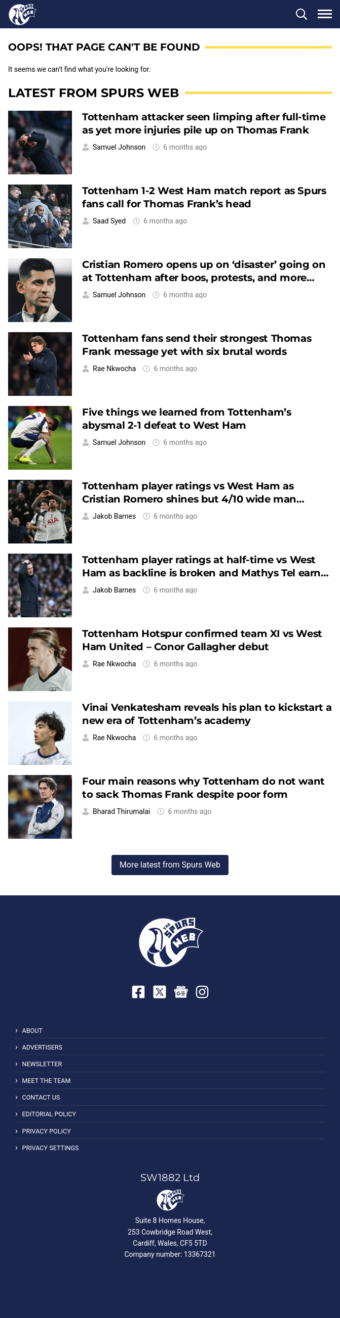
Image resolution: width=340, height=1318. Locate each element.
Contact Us (41, 1097)
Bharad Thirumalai (121, 811)
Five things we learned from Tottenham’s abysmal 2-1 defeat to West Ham (186, 418)
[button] (301, 14)
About (32, 1030)
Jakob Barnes (114, 516)
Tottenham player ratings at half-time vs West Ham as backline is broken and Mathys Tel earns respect (204, 573)
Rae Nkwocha (114, 368)
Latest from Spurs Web (93, 92)
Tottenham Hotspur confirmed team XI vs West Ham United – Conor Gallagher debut (202, 639)
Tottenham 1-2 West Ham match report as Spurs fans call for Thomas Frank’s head (204, 197)
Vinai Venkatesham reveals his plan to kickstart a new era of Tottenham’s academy (206, 713)
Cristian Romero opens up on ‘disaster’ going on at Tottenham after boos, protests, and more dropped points (203, 277)
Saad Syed (109, 220)
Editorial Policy (49, 1114)
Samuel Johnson (119, 147)
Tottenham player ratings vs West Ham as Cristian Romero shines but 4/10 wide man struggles (189, 499)
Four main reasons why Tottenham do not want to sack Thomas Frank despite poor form (203, 787)
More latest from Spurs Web (170, 865)
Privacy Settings (50, 1148)
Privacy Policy (46, 1131)
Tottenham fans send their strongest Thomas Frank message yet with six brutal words (196, 344)
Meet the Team (46, 1080)
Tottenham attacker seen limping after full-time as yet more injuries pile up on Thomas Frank (203, 123)
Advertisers (42, 1047)
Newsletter (42, 1064)
